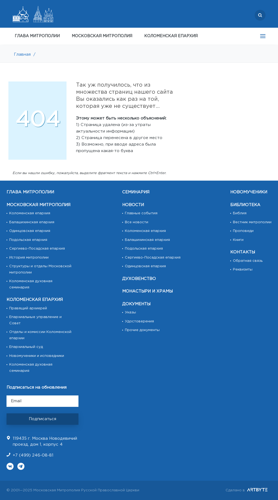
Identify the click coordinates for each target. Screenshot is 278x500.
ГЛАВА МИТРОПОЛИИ (37, 36)
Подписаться (42, 419)
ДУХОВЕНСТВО (139, 279)
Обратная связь (248, 260)
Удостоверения (139, 321)
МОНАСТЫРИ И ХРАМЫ (147, 291)
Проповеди (243, 230)
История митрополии (29, 257)
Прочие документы (142, 330)
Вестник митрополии (252, 222)
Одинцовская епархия (29, 230)
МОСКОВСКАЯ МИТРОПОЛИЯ (102, 36)
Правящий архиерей (28, 308)
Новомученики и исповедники (36, 355)
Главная (22, 54)
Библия (240, 213)
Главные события (141, 213)
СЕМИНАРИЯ (135, 192)
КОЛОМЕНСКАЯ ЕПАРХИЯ (171, 36)
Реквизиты (242, 269)
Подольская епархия (28, 239)
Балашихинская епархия (31, 222)
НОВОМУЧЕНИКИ (248, 192)
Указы (130, 312)
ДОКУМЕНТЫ (136, 304)
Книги (238, 239)
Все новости (136, 222)
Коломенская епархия (29, 213)
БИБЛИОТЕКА (245, 205)
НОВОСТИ (133, 205)
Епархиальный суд (26, 346)
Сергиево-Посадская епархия (37, 248)
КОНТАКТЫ (242, 252)
